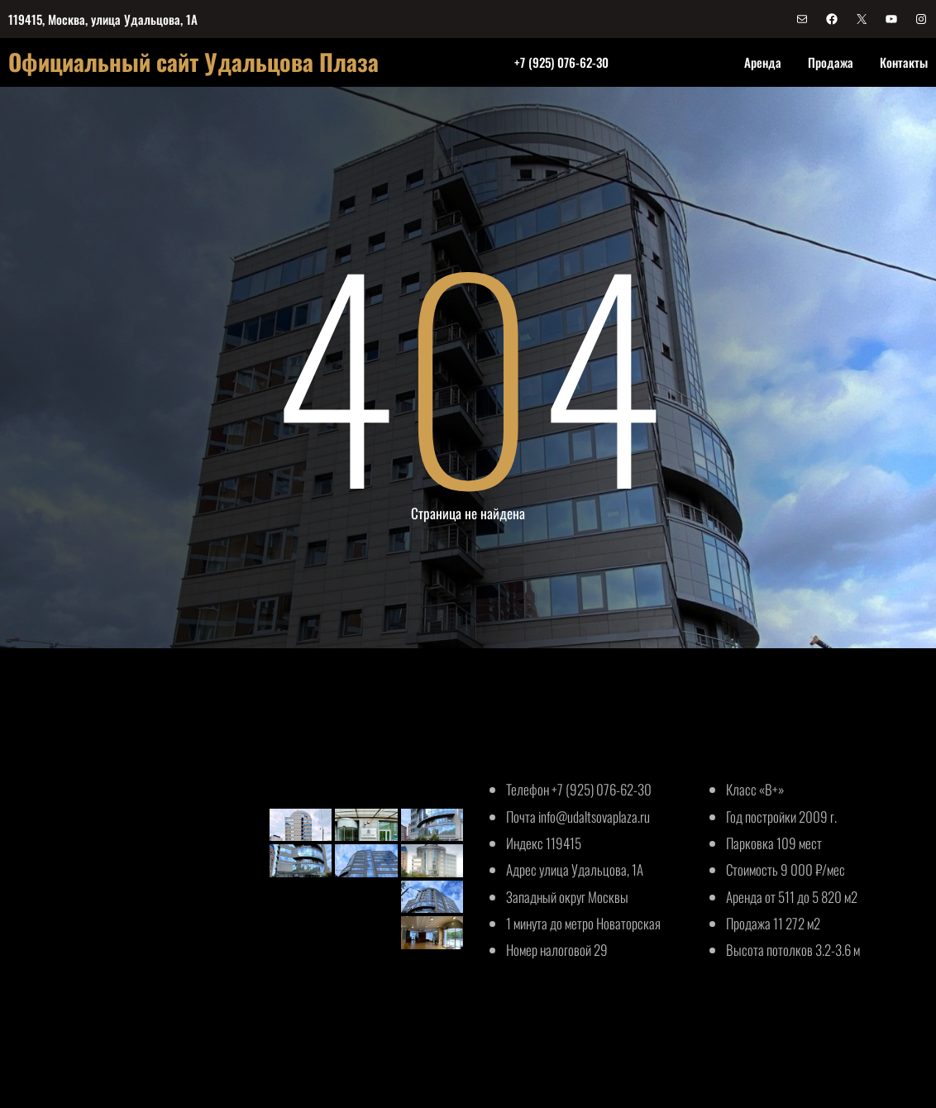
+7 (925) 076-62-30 (561, 62)
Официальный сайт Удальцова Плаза (193, 62)
